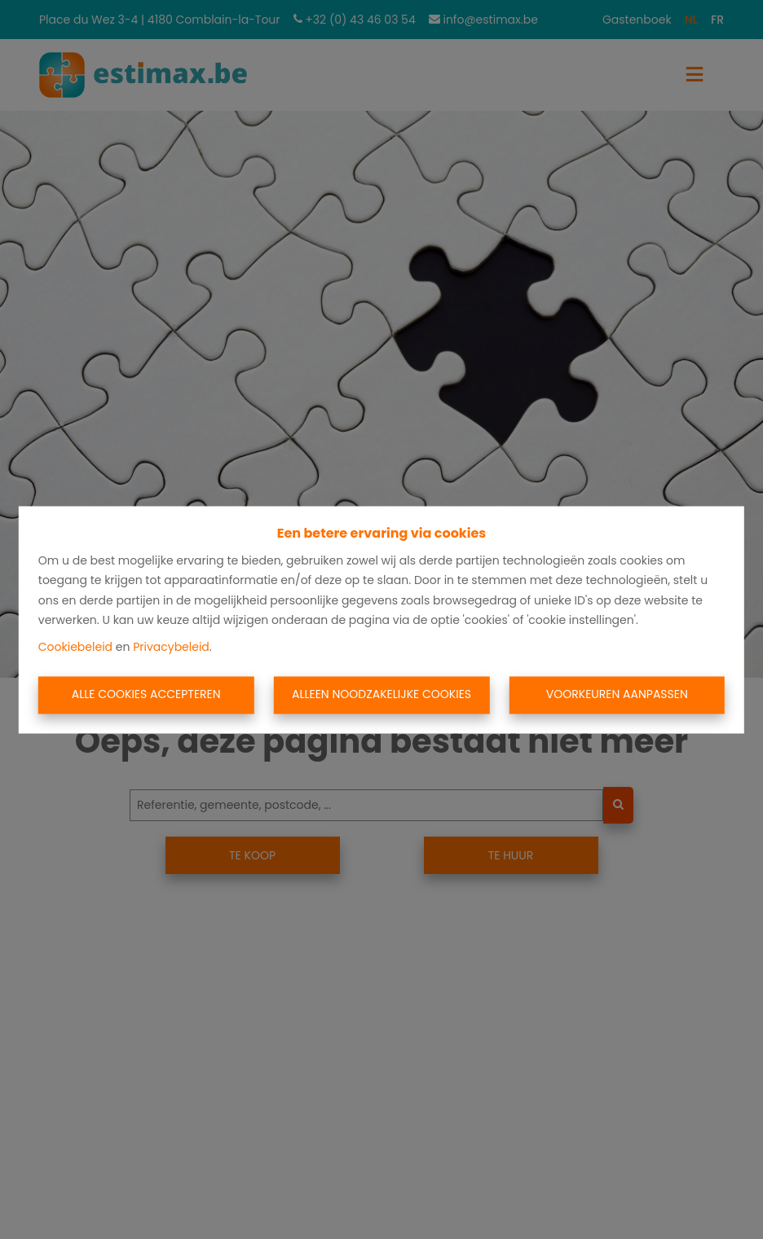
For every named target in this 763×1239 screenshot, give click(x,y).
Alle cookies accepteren (146, 695)
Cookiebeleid (75, 647)
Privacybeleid (171, 647)
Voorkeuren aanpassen (617, 695)
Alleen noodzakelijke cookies (381, 695)
